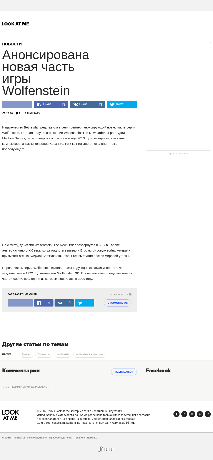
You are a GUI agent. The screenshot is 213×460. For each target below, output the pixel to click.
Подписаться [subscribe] (124, 371)
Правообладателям (61, 437)
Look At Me (15, 24)
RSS (208, 414)
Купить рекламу (178, 153)
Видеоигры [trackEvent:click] (44, 354)
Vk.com (184, 414)
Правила (80, 437)
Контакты (19, 437)
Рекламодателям (37, 437)
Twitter (192, 414)
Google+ (200, 414)
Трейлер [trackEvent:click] (26, 354)
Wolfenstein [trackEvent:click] (63, 354)
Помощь (92, 437)
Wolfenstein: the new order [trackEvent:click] (90, 354)
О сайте (6, 437)
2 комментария (118, 303)
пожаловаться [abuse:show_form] (120, 294)
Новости (12, 44)
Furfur (106, 449)
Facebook (176, 414)
